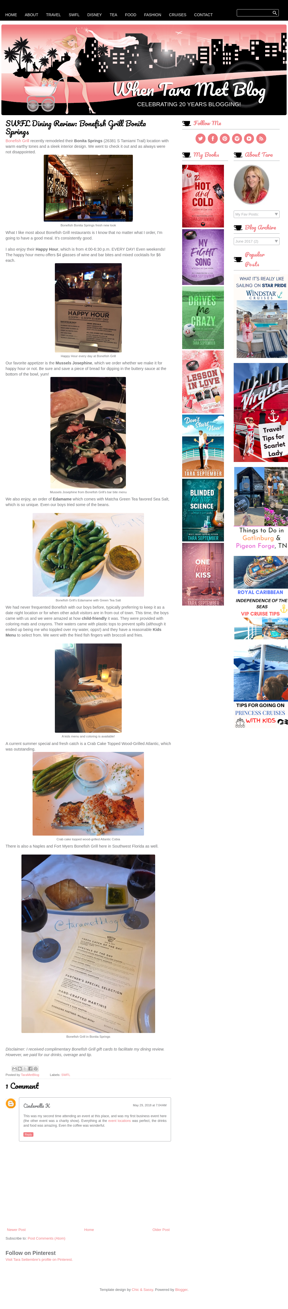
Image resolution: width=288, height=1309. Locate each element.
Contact (203, 15)
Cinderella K (36, 1106)
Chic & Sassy (142, 1290)
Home (11, 15)
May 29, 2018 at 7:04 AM (150, 1105)
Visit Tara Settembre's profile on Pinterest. (39, 1259)
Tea (113, 15)
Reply (28, 1134)
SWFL (74, 15)
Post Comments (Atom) (46, 1238)
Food (130, 15)
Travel (53, 15)
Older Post (161, 1230)
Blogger (181, 1290)
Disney (94, 15)
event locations (119, 1121)
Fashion (152, 15)
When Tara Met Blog (189, 89)
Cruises (177, 15)
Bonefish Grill (17, 141)
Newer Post (16, 1230)
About (31, 15)
